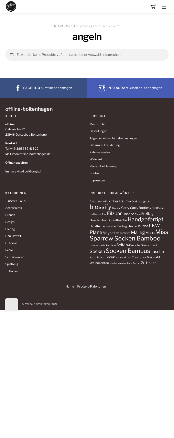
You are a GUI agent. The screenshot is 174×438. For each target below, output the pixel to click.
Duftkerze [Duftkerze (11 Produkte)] (95, 214)
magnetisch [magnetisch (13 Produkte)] (123, 233)
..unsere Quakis (15, 201)
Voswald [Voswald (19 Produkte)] (153, 257)
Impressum (97, 180)
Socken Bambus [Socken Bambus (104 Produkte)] (128, 250)
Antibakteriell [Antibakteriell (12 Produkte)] (98, 201)
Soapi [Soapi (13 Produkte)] (153, 245)
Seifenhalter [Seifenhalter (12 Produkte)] (133, 245)
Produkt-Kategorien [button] (91, 286)
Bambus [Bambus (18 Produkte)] (112, 201)
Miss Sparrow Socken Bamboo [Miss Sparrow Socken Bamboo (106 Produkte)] (129, 235)
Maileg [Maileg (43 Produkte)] (138, 232)
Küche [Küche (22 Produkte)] (143, 226)
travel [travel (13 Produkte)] (100, 257)
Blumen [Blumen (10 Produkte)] (116, 208)
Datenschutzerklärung (105, 145)
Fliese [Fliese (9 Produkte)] (138, 214)
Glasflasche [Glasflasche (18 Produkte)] (118, 220)
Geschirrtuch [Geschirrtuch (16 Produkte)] (99, 220)
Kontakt (95, 173)
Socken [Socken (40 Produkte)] (97, 251)
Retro (9, 250)
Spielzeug (11, 264)
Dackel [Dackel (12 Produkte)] (160, 208)
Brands (10, 215)
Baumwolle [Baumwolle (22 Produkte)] (128, 201)
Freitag (10, 229)
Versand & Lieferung (103, 166)
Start (59, 25)
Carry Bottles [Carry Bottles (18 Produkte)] (140, 208)
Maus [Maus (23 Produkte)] (150, 233)
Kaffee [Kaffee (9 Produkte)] (109, 226)
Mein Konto (97, 124)
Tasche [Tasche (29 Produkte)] (157, 251)
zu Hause (11, 271)
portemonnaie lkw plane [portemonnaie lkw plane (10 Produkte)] (103, 245)
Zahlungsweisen (100, 152)
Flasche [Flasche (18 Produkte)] (128, 214)
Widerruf (96, 159)
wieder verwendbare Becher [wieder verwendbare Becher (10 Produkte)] (125, 263)
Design (9, 222)
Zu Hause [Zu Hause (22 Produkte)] (148, 263)
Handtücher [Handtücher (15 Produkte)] (98, 226)
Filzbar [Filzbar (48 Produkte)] (114, 213)
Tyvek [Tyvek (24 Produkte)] (110, 257)
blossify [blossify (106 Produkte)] (100, 206)
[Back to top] (11, 304)
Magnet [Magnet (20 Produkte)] (109, 233)
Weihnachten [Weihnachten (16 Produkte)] (99, 263)
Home (70, 286)
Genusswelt (13, 236)
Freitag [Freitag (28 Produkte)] (147, 213)
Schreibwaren (14, 257)
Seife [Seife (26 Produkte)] (121, 245)
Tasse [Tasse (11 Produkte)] (93, 257)
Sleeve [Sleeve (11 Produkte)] (145, 245)
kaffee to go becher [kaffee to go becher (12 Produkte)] (126, 226)
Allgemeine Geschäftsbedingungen (113, 138)
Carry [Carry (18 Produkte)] (125, 208)
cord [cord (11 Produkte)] (152, 208)
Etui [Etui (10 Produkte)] (104, 214)
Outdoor (11, 243)
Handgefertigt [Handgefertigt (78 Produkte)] (145, 219)
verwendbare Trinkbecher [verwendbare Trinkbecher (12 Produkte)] (131, 257)
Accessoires (13, 208)
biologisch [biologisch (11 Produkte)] (144, 201)
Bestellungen (98, 131)
